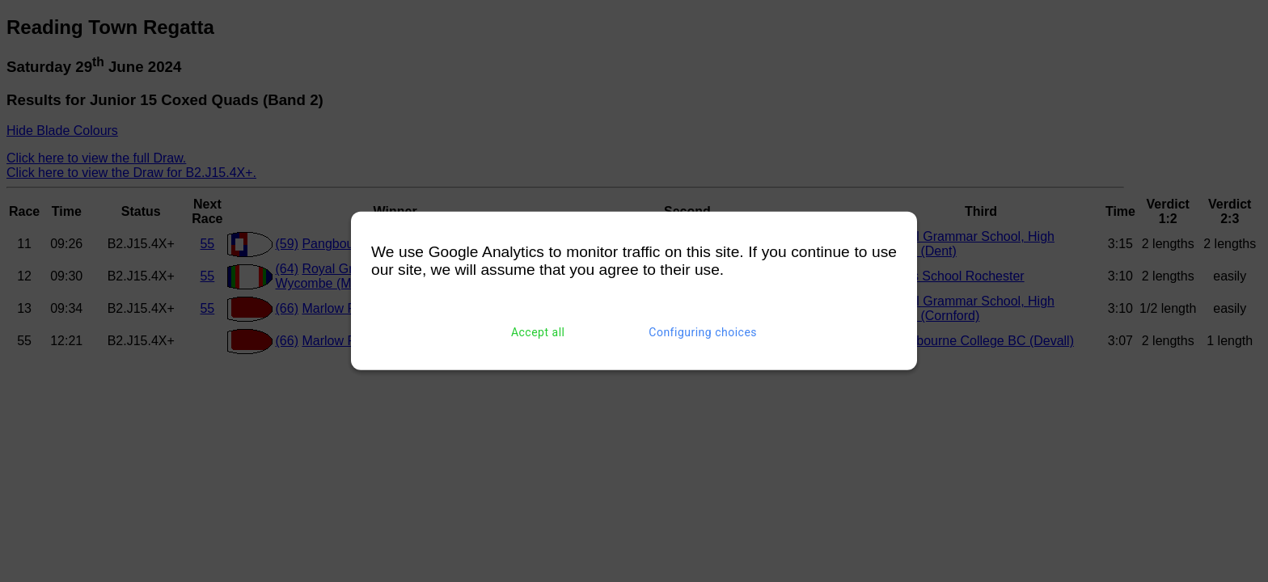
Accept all (538, 332)
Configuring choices (702, 332)
